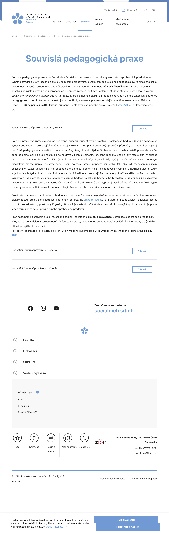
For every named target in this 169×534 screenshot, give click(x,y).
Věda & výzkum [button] (34, 373)
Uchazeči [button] (71, 21)
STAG (21, 399)
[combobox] (110, 10)
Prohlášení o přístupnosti (144, 478)
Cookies (16, 481)
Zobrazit (142, 128)
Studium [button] (85, 21)
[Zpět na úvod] (31, 18)
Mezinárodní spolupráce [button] (122, 21)
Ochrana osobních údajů (112, 478)
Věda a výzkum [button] (99, 21)
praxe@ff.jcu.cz (126, 105)
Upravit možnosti (65, 530)
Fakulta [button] (57, 21)
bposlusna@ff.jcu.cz (146, 453)
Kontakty (150, 21)
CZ (145, 10)
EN (153, 10)
